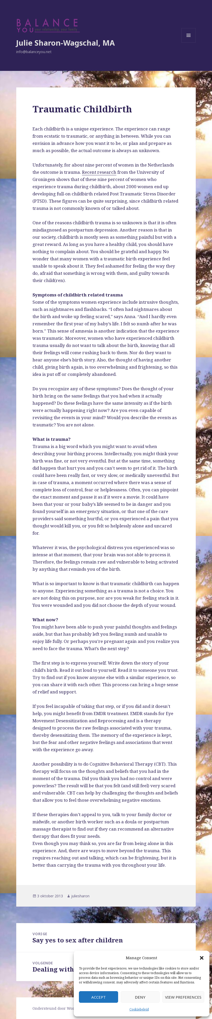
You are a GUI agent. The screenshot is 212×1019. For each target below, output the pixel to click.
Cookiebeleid (139, 1009)
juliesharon (80, 895)
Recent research (99, 172)
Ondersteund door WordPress (59, 1008)
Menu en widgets (189, 42)
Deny (140, 997)
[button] (201, 957)
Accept (98, 997)
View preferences (183, 997)
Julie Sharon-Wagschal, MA (65, 43)
